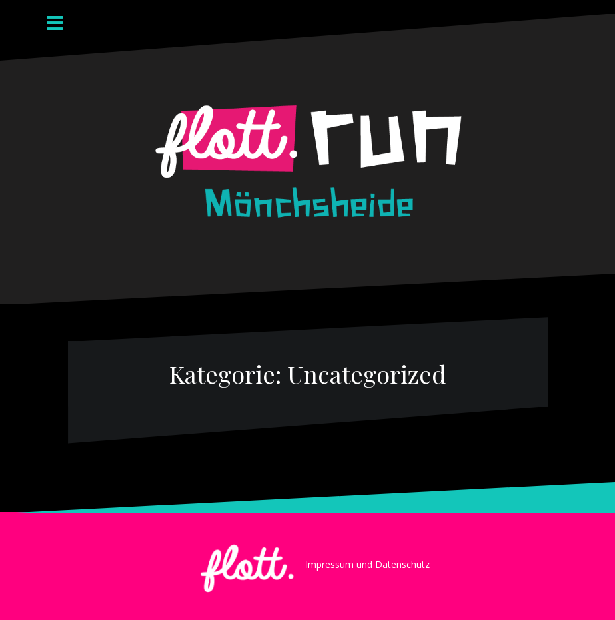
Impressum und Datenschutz (367, 564)
